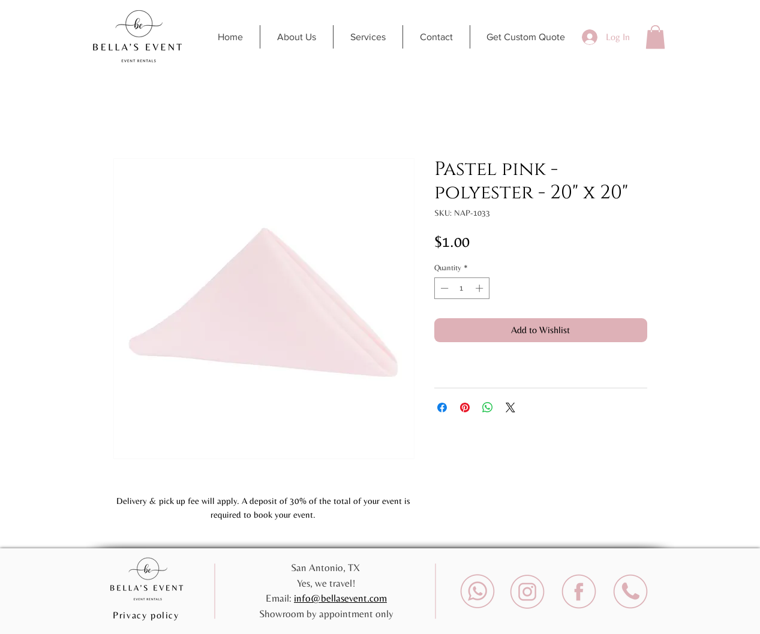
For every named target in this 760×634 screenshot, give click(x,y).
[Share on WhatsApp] (487, 407)
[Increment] (480, 288)
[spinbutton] (461, 288)
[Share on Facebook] (442, 407)
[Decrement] (443, 288)
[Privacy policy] (147, 615)
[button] (655, 37)
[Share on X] (510, 407)
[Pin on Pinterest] (465, 407)
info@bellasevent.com (340, 598)
